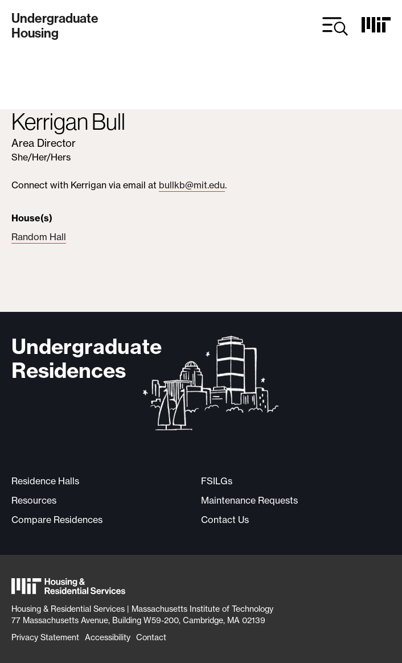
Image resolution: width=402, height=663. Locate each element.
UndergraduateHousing (55, 26)
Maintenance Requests (249, 500)
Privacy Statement (45, 637)
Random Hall (38, 236)
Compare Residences (56, 519)
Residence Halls (45, 481)
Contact (151, 637)
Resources (33, 500)
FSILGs (216, 481)
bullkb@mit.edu (192, 185)
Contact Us (225, 519)
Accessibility (107, 637)
